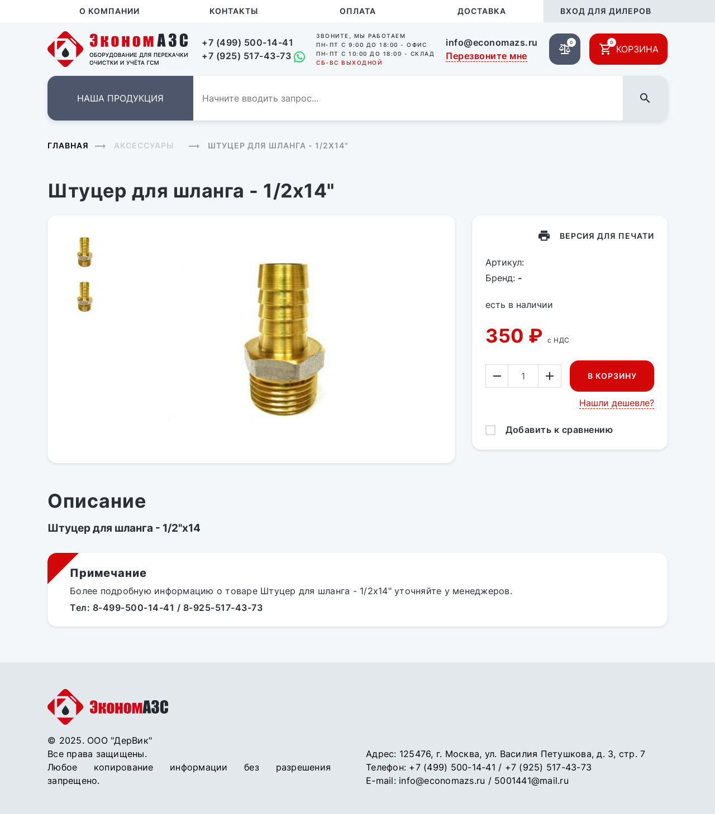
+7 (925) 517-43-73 (246, 55)
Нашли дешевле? (616, 402)
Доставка (481, 11)
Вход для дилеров (605, 11)
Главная (68, 145)
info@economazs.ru (492, 42)
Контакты (233, 11)
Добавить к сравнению (559, 429)
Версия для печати (607, 235)
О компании (109, 11)
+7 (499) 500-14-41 (247, 42)
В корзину (612, 375)
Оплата (358, 11)
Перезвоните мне (486, 55)
